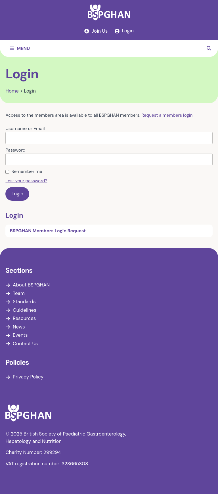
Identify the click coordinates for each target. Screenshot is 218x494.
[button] (209, 48)
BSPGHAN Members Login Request (48, 231)
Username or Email (25, 128)
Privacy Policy (28, 377)
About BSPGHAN (31, 285)
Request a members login (166, 115)
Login (14, 215)
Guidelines (24, 310)
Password (15, 150)
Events (20, 335)
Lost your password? (26, 181)
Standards (24, 301)
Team (19, 293)
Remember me (26, 171)
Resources (24, 318)
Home (11, 91)
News (19, 327)
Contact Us (25, 343)
